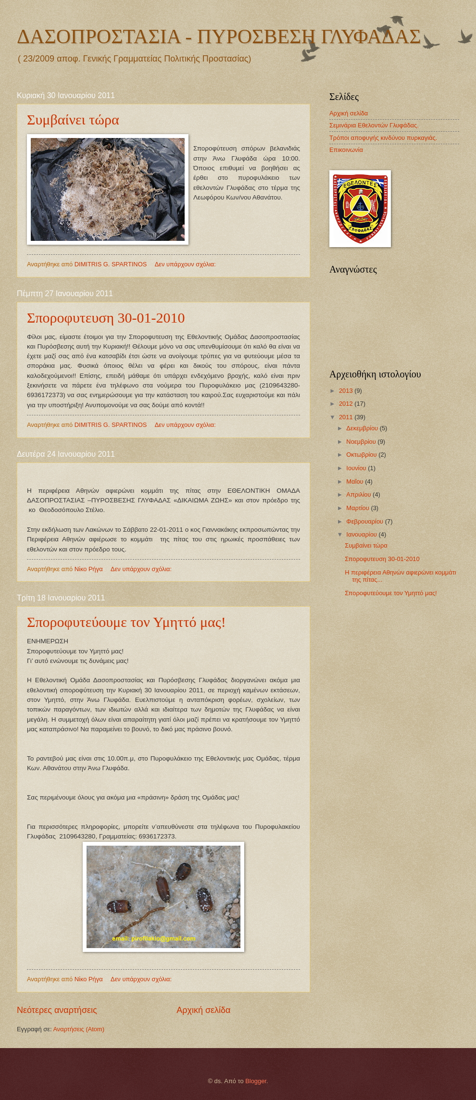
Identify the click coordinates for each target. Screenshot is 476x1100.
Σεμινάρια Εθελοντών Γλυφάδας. (374, 125)
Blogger (255, 1081)
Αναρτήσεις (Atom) (78, 1029)
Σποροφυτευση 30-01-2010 (106, 317)
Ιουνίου (357, 468)
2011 (346, 417)
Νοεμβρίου (361, 441)
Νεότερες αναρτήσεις (57, 1010)
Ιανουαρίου (362, 534)
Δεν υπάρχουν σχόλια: (186, 264)
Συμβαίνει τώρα (73, 119)
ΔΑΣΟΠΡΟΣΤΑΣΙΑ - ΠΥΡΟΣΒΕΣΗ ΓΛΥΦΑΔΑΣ (219, 36)
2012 (346, 403)
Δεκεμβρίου (362, 428)
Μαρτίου (358, 508)
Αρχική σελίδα (203, 1010)
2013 (346, 390)
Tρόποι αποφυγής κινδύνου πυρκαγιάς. (383, 137)
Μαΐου (355, 481)
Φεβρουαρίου (365, 521)
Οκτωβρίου (362, 454)
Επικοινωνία (346, 149)
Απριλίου (359, 494)
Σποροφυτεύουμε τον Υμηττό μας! (126, 622)
